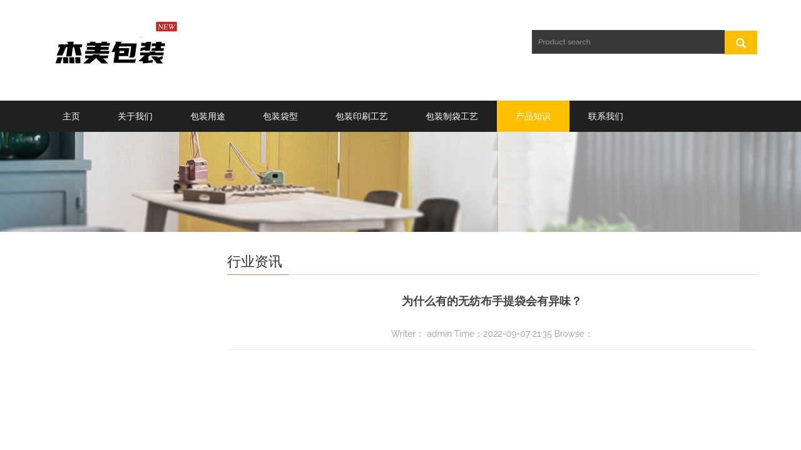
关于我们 (135, 116)
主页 (71, 116)
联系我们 (605, 116)
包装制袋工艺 (452, 116)
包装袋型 (280, 116)
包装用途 (207, 116)
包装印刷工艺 (361, 116)
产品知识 (533, 116)
